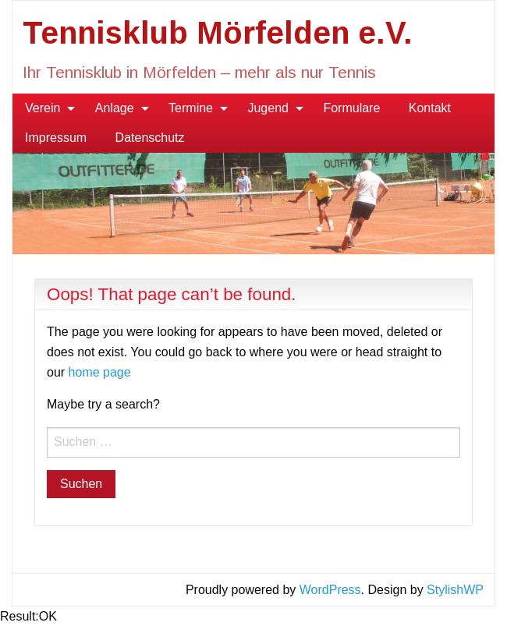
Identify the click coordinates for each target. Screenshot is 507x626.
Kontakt (430, 108)
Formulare (351, 108)
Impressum (56, 137)
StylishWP (455, 589)
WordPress (330, 589)
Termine (190, 108)
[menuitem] (45, 108)
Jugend (268, 108)
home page (100, 372)
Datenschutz (150, 137)
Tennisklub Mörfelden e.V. (218, 33)
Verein (42, 108)
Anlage (114, 108)
